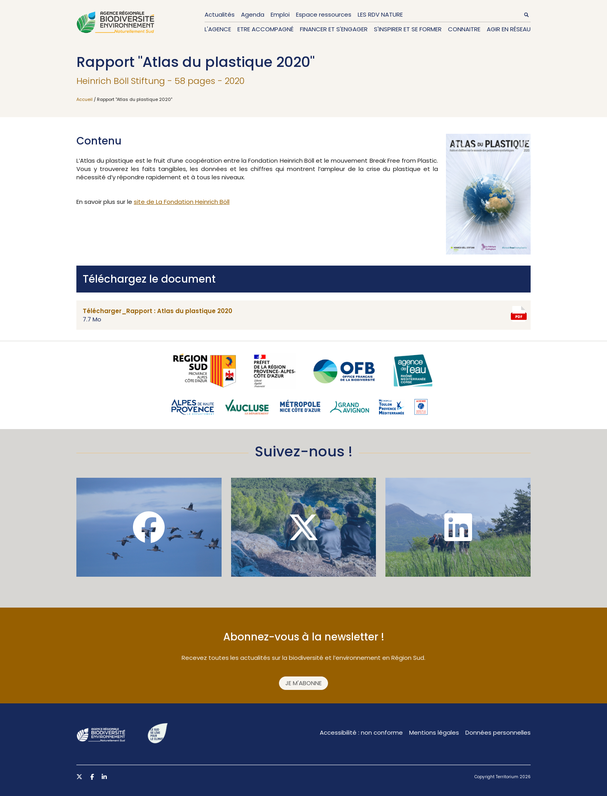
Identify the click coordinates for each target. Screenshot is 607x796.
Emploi (280, 14)
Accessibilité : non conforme (361, 732)
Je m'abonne (303, 683)
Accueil (84, 99)
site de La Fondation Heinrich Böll (182, 202)
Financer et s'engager (334, 29)
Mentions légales (434, 732)
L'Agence (218, 29)
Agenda (252, 14)
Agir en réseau (509, 29)
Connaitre (464, 29)
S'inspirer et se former (408, 29)
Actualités (220, 14)
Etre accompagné (265, 29)
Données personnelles (498, 732)
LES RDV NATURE (380, 14)
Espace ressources (323, 14)
